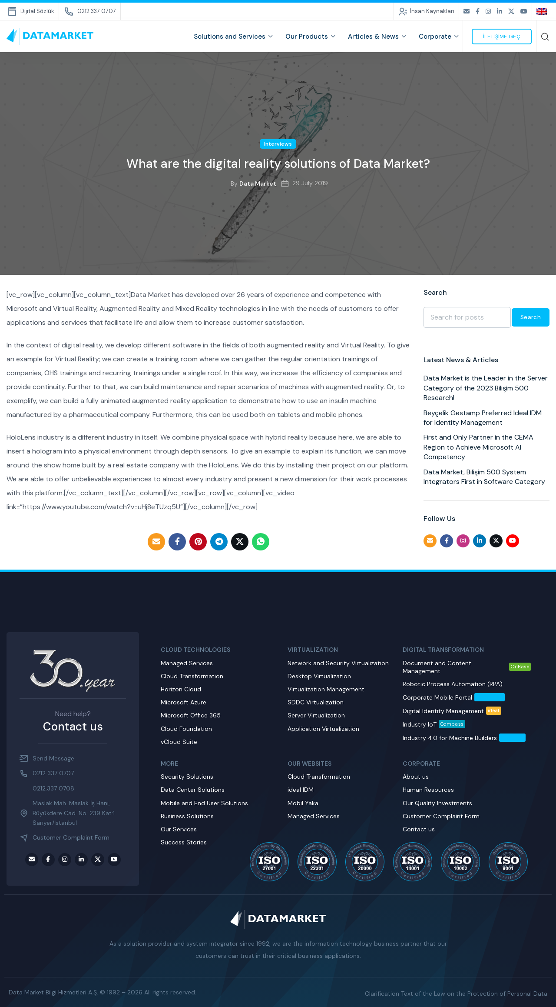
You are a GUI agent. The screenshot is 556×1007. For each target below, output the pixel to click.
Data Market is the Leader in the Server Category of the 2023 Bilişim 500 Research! (486, 387)
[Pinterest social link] (198, 541)
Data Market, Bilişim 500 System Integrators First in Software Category (484, 476)
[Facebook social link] (478, 11)
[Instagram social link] (488, 11)
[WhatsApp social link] (260, 541)
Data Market (257, 183)
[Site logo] (50, 36)
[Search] (545, 36)
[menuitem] (542, 11)
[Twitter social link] (511, 11)
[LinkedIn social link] (499, 11)
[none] (542, 11)
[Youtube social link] (523, 11)
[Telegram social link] (219, 541)
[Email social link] (466, 11)
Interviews (278, 143)
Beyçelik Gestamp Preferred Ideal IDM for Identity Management (483, 417)
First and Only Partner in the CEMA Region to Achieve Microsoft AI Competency (478, 447)
